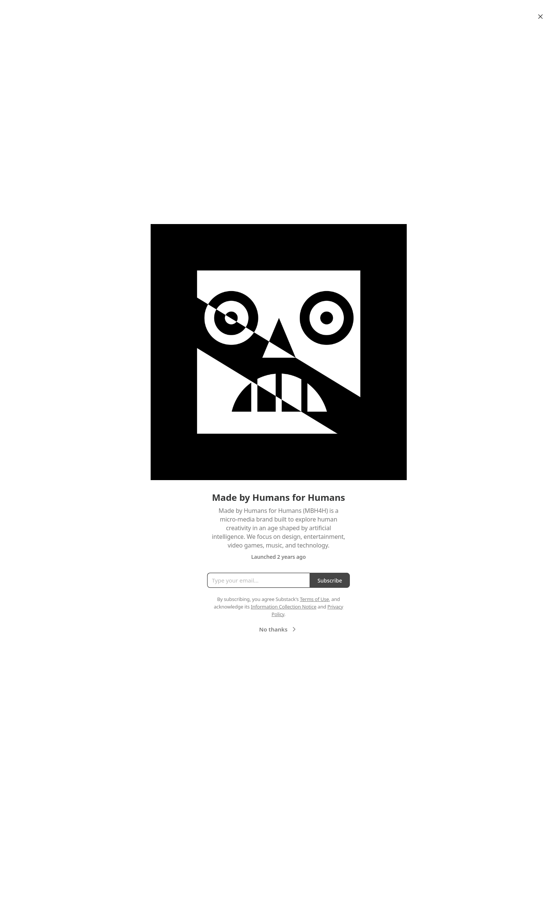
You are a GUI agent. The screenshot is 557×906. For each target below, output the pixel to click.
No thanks (278, 629)
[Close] (540, 16)
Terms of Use (314, 599)
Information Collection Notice (283, 606)
